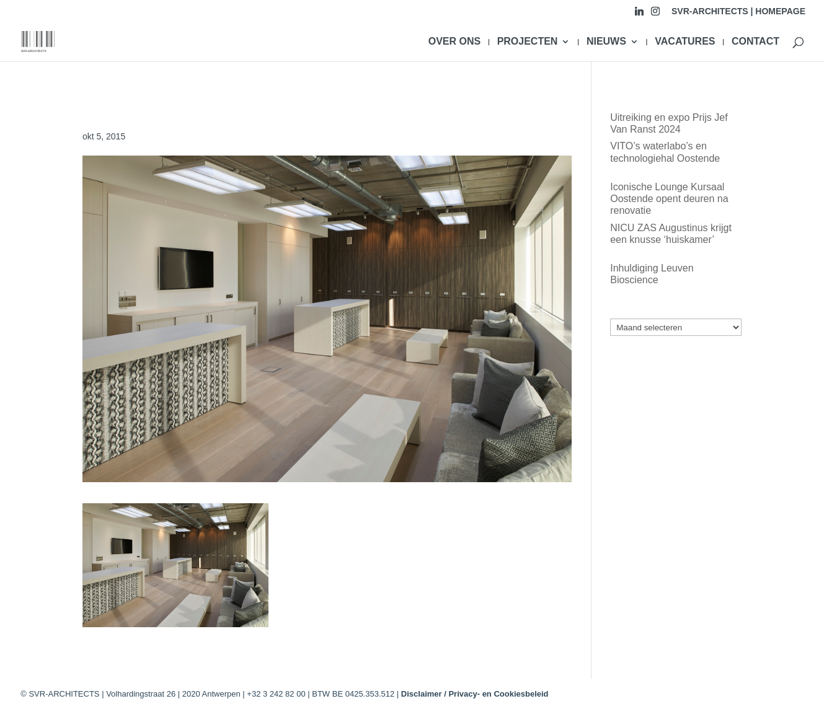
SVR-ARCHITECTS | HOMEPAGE (738, 11)
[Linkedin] (639, 14)
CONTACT (755, 41)
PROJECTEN (527, 41)
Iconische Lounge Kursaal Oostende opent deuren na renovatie (669, 199)
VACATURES (685, 41)
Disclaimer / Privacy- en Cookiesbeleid (475, 693)
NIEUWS (606, 41)
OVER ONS (454, 41)
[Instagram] (655, 14)
